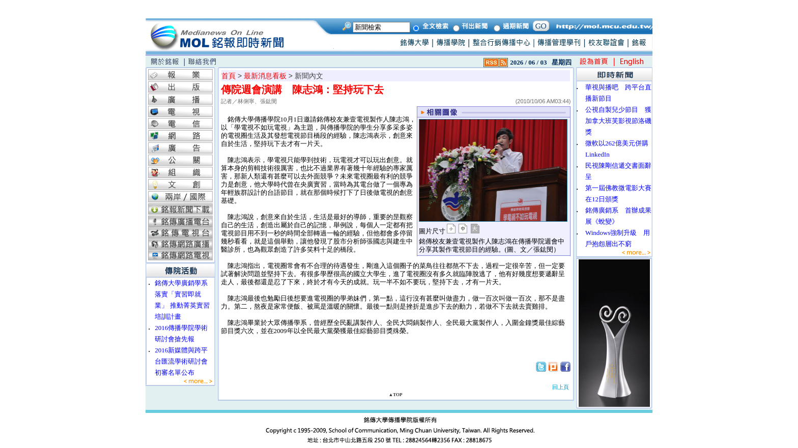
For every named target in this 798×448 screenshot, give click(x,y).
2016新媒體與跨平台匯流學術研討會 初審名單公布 (184, 361)
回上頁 (560, 387)
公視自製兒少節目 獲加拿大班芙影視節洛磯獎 (618, 121)
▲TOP (395, 394)
